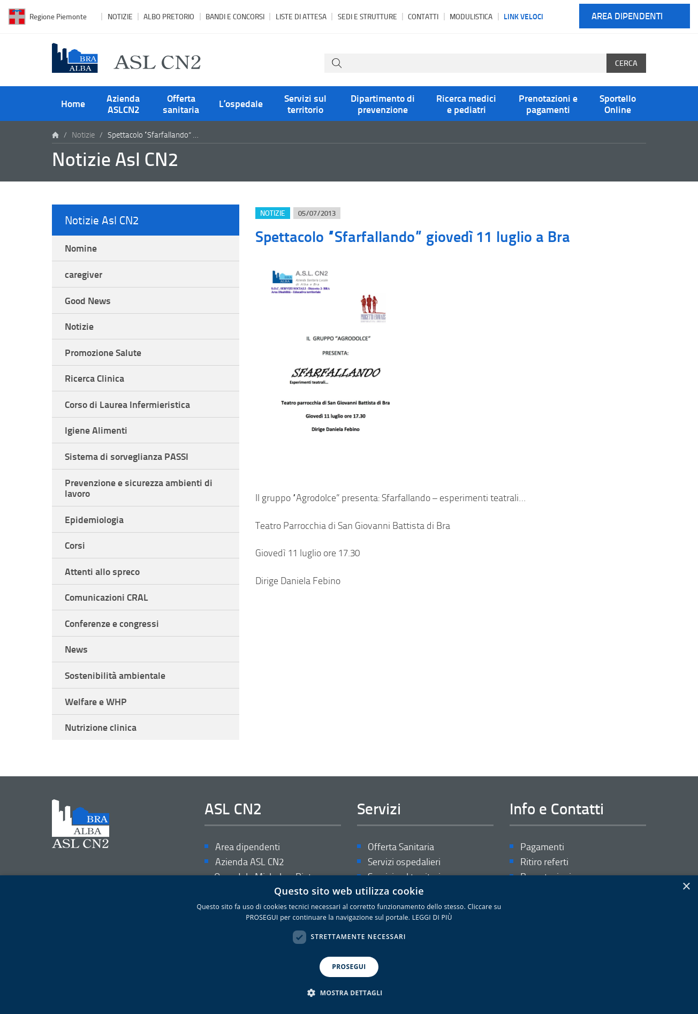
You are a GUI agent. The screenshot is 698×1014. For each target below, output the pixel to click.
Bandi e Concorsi (235, 16)
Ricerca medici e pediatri (466, 103)
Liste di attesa (301, 16)
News (76, 649)
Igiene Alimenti (96, 430)
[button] (349, 993)
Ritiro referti (544, 861)
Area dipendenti (627, 16)
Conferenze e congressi (112, 623)
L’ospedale (241, 103)
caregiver (83, 274)
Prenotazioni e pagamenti (548, 103)
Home (73, 103)
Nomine (81, 248)
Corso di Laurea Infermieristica (127, 404)
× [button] (686, 887)
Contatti (423, 16)
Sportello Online (618, 103)
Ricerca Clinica (94, 378)
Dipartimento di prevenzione (383, 103)
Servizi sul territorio (305, 103)
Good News (88, 300)
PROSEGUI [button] (349, 966)
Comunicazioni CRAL (106, 597)
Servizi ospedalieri (404, 861)
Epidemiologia (94, 519)
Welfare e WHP (96, 701)
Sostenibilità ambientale (115, 675)
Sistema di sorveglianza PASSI (126, 456)
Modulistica (471, 16)
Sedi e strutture (367, 16)
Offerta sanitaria (181, 103)
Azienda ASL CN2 (249, 861)
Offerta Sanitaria (401, 846)
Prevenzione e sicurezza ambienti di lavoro (139, 487)
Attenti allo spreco (102, 571)
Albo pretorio (168, 16)
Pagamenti (542, 846)
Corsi (75, 545)
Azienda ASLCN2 (123, 103)
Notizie (120, 16)
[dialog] (349, 944)
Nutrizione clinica (100, 727)
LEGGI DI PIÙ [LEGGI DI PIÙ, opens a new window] (432, 917)
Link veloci (523, 16)
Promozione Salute (103, 352)
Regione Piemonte (58, 16)
